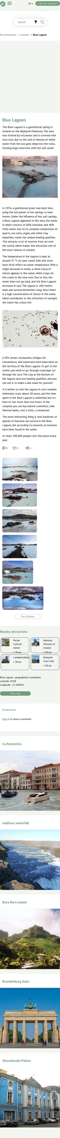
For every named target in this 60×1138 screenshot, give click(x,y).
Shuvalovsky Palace (16, 1060)
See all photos (27, 616)
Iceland (25, 34)
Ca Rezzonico (12, 744)
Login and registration (48, 3)
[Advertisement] (29, 82)
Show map (15, 693)
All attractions (8, 34)
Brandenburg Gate (15, 981)
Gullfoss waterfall (15, 823)
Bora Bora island (14, 902)
